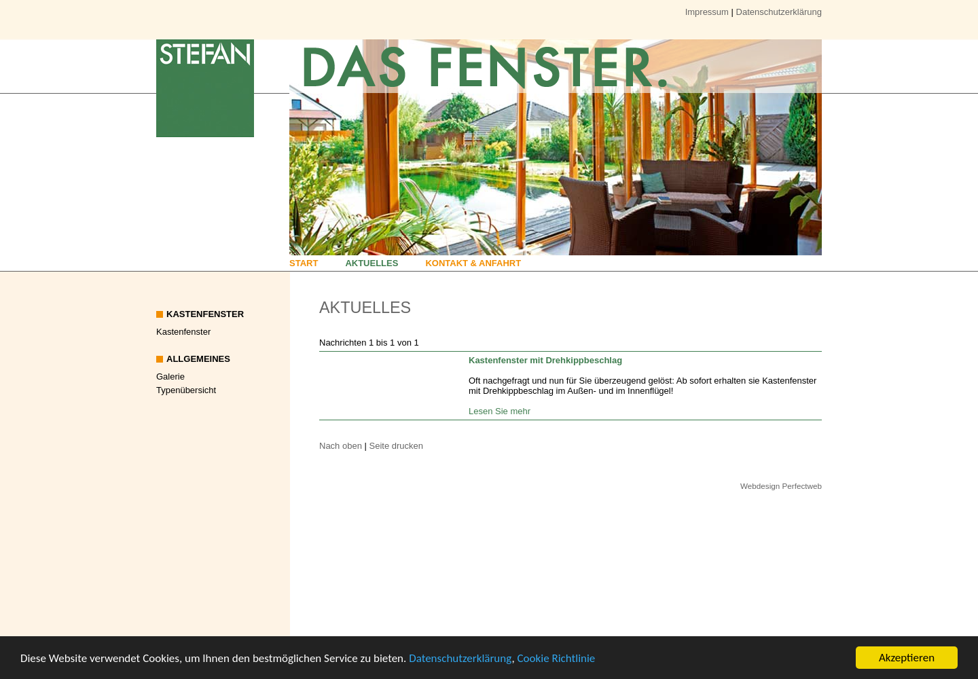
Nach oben (340, 446)
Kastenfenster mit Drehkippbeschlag (545, 360)
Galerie (170, 376)
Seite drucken (396, 446)
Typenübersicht (186, 390)
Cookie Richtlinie (557, 660)
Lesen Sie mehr (499, 411)
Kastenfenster (183, 332)
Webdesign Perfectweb (781, 485)
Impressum (707, 12)
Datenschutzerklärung (460, 660)
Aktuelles (371, 263)
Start (303, 263)
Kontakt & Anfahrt (473, 263)
